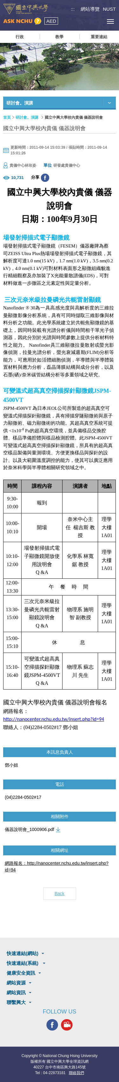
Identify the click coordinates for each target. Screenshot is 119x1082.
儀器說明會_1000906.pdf (29, 829)
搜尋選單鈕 (81, 21)
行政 (20, 36)
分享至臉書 (45, 178)
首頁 (7, 117)
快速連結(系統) (23, 963)
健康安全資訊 (21, 973)
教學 (59, 36)
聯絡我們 (76, 1073)
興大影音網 (67, 1025)
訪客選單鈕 (96, 21)
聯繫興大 (16, 1002)
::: (73, 9)
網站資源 (16, 982)
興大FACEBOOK (52, 1025)
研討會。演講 (27, 117)
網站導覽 (90, 9)
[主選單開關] (110, 21)
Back (59, 893)
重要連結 (99, 36)
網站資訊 (16, 992)
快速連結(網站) (22, 953)
